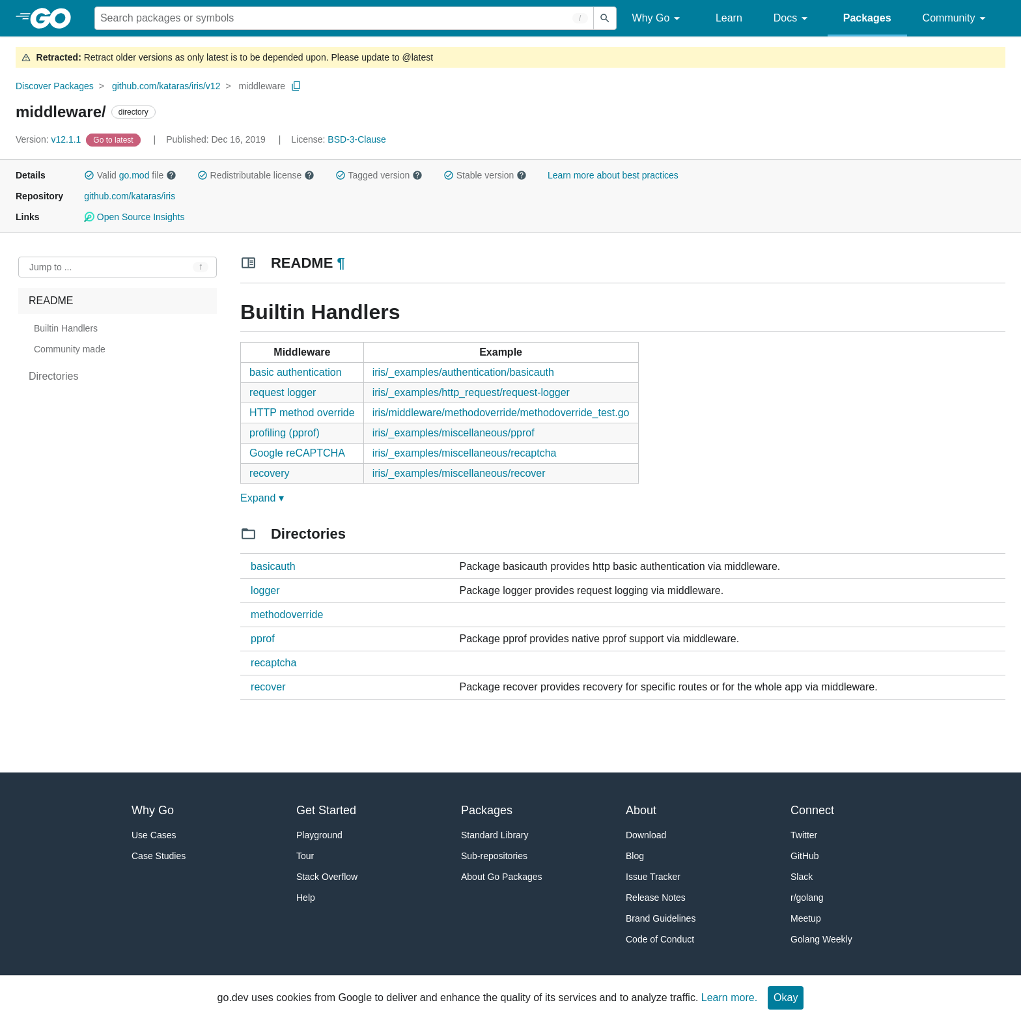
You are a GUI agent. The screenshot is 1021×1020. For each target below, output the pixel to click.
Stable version (485, 175)
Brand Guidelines (660, 918)
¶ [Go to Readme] (340, 263)
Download (646, 835)
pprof (262, 638)
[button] (89, 175)
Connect (812, 810)
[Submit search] (605, 18)
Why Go (658, 18)
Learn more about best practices (613, 175)
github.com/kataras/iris (129, 196)
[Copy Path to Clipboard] (296, 86)
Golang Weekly (821, 939)
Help (305, 897)
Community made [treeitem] (69, 349)
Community (956, 18)
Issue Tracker (653, 876)
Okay (786, 997)
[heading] (55, 18)
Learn (729, 17)
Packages (867, 17)
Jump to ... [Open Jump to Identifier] (50, 267)
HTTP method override (302, 412)
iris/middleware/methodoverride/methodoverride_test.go (501, 412)
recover (268, 686)
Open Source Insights (134, 217)
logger (265, 590)
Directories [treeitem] (53, 376)
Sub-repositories (494, 856)
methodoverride (287, 614)
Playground (319, 835)
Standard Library (495, 835)
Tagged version (379, 175)
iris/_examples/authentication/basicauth (463, 372)
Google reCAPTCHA (297, 453)
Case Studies (159, 856)
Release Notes (656, 897)
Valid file (130, 175)
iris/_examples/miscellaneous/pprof (453, 432)
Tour (305, 856)
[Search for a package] (344, 18)
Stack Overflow (326, 876)
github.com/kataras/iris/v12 (166, 86)
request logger (282, 392)
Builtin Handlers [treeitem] (66, 328)
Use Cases (154, 835)
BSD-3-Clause (356, 139)
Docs (793, 18)
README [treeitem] (51, 300)
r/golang (807, 897)
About (641, 810)
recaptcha (273, 662)
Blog (635, 856)
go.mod (134, 175)
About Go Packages (501, 876)
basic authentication (295, 372)
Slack (801, 876)
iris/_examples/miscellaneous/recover (459, 473)
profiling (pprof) (284, 432)
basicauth (273, 566)
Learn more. (729, 997)
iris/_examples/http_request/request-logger (471, 392)
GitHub (804, 856)
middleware (262, 86)
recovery (269, 473)
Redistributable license (256, 175)
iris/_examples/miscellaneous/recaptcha (464, 453)
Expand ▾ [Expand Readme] (262, 497)
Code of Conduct (660, 939)
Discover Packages (55, 86)
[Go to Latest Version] (114, 139)
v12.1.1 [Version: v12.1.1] (49, 139)
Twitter (803, 835)
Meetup (805, 918)
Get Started (326, 810)
